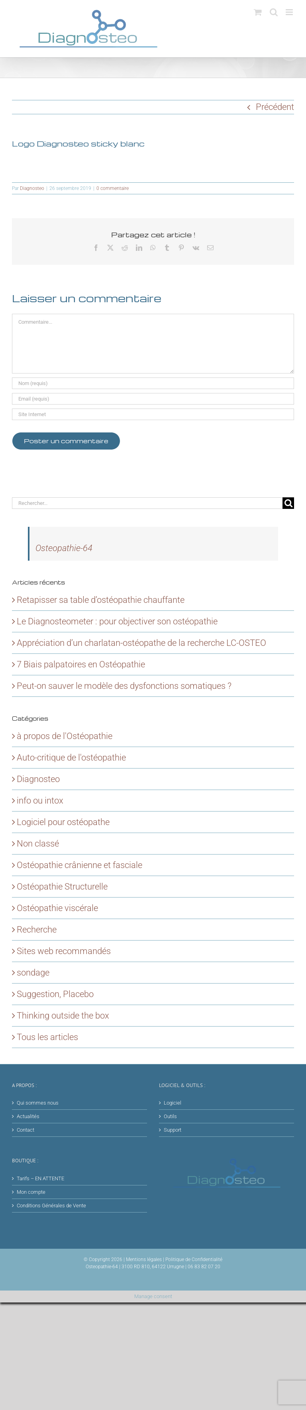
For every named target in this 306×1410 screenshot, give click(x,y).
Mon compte (31, 1192)
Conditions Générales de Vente (51, 1205)
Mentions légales (144, 1259)
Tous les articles (47, 1037)
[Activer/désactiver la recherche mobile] (274, 12)
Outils (170, 1116)
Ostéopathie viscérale (57, 908)
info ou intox (40, 801)
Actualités (28, 1116)
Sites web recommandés (64, 951)
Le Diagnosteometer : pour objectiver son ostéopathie (117, 621)
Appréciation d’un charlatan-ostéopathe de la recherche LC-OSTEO (141, 643)
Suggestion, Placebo (55, 994)
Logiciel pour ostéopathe (63, 822)
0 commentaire (112, 188)
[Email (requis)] (153, 399)
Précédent (275, 107)
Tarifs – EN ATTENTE (40, 1178)
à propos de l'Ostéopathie (64, 736)
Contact (25, 1129)
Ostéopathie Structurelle (62, 887)
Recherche (37, 930)
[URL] (153, 414)
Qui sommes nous (38, 1102)
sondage (33, 973)
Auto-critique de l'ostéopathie (71, 758)
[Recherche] (288, 503)
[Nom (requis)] (153, 383)
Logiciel (172, 1102)
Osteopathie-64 (63, 548)
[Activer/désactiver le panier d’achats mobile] (258, 12)
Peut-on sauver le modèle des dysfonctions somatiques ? (124, 686)
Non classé (38, 844)
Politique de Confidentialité (193, 1259)
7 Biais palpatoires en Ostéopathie (81, 664)
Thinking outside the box (63, 1016)
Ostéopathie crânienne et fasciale (79, 865)
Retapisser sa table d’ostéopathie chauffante (100, 600)
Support (172, 1129)
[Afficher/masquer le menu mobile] (290, 12)
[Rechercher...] (147, 503)
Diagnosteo (32, 188)
